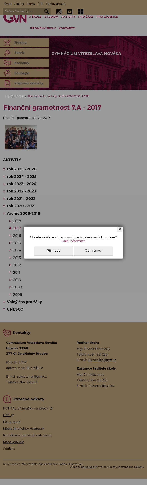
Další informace (74, 241)
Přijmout (53, 250)
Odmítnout (94, 250)
